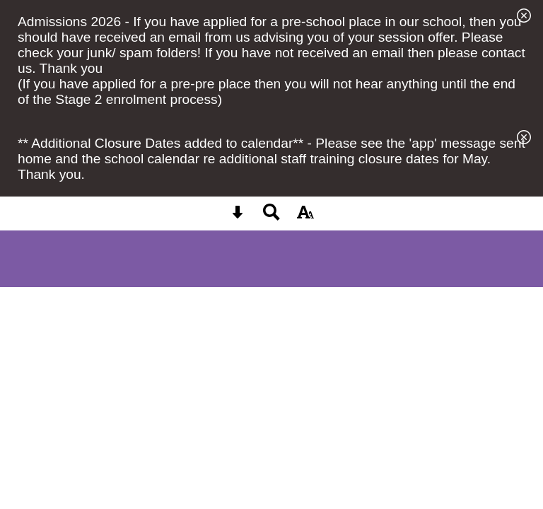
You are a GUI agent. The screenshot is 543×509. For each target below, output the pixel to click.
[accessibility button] (305, 217)
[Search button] (271, 217)
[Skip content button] (237, 217)
